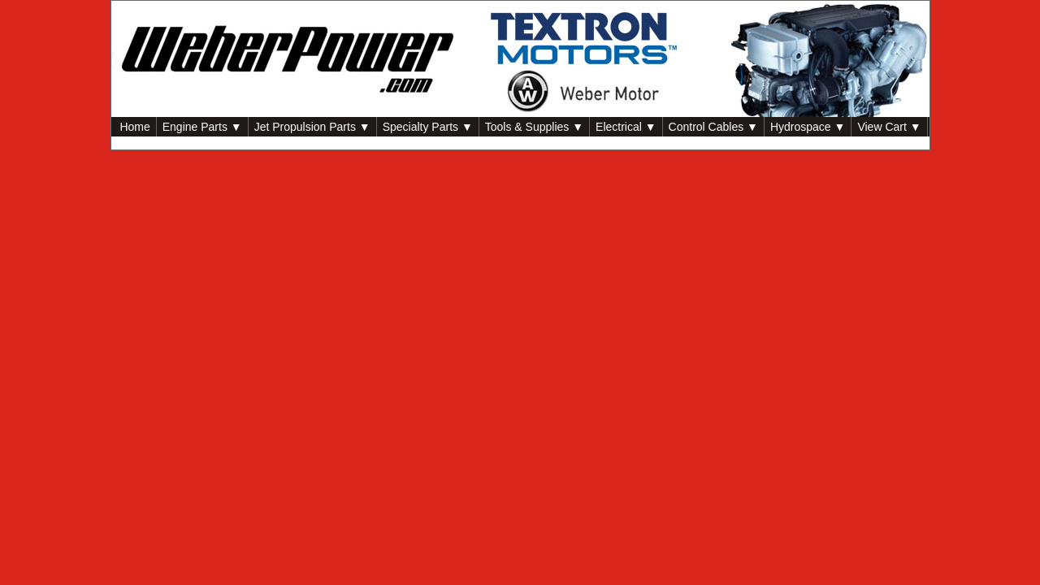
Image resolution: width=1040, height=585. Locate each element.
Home (133, 126)
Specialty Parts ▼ (428, 126)
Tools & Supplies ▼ (534, 126)
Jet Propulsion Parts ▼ (312, 126)
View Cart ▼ (889, 126)
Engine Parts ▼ (202, 126)
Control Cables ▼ (713, 126)
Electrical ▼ (626, 126)
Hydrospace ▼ (807, 126)
